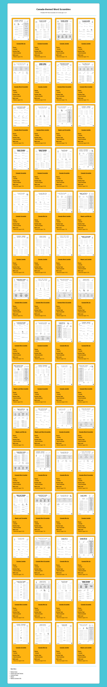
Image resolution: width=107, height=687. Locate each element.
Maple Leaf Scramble (64, 130)
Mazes (12, 676)
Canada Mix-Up (21, 43)
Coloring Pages (14, 675)
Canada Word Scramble (21, 87)
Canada (15, 49)
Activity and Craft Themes (17, 673)
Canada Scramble (43, 43)
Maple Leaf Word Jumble (21, 389)
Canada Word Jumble (86, 87)
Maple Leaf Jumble (86, 259)
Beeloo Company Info (16, 678)
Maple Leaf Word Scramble (42, 432)
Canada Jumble (64, 43)
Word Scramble (17, 53)
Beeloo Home (14, 671)
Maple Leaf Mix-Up (86, 216)
